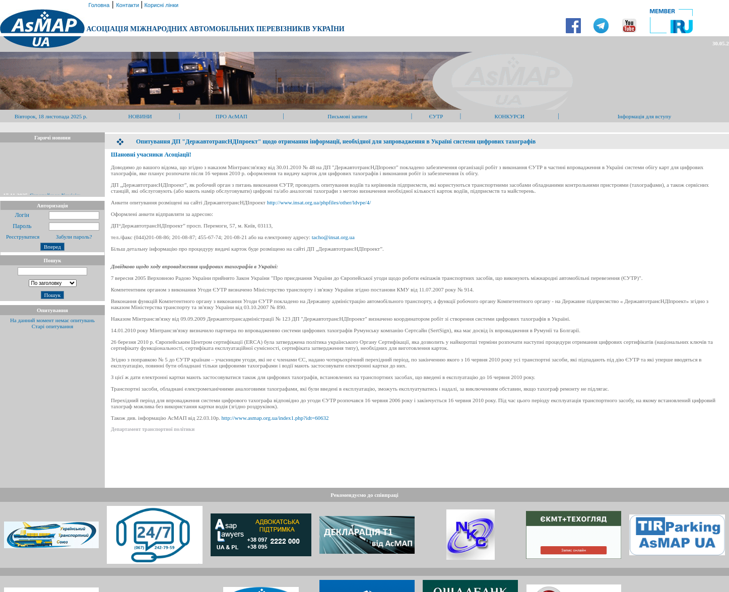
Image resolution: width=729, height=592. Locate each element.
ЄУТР (436, 116)
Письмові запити (347, 116)
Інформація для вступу (645, 116)
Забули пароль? (74, 237)
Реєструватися (22, 237)
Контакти (128, 5)
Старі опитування (53, 326)
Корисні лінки (160, 5)
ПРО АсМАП (231, 116)
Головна (98, 5)
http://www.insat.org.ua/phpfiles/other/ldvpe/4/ (319, 202)
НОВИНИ (140, 116)
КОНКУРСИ (509, 116)
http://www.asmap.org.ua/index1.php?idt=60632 (275, 418)
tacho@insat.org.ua (333, 237)
